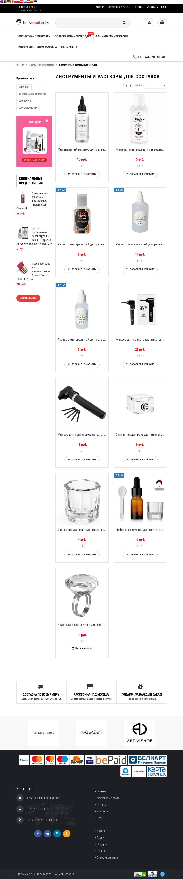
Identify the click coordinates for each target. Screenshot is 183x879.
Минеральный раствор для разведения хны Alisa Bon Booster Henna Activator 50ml (83, 149)
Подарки (102, 844)
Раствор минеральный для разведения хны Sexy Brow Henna (83, 244)
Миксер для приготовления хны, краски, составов (83, 434)
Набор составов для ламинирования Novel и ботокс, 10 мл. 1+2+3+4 (33, 271)
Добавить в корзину (83, 174)
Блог (164, 7)
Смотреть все (28, 298)
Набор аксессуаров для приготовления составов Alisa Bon (141, 530)
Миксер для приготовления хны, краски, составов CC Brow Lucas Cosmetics (141, 339)
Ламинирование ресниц (112, 36)
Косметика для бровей (34, 36)
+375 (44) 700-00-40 (149, 57)
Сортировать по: (133, 85)
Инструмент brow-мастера (37, 46)
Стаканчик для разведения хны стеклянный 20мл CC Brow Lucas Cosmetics (141, 434)
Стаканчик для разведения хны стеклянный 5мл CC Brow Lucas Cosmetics (83, 530)
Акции (100, 837)
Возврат (102, 850)
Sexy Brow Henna (28, 107)
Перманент (69, 46)
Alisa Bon (24, 87)
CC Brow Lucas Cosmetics (32, 94)
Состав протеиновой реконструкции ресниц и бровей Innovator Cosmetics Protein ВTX (34, 236)
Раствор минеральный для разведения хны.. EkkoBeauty (83, 339)
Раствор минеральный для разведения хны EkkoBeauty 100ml (141, 244)
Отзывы (139, 7)
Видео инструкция (108, 857)
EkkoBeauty (25, 101)
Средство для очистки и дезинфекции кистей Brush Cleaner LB (32, 201)
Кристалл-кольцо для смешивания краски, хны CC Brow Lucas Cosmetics (83, 625)
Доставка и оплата (119, 7)
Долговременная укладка (74, 35)
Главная (102, 791)
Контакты (152, 7)
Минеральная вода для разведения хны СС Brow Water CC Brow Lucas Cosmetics (141, 149)
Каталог (100, 7)
